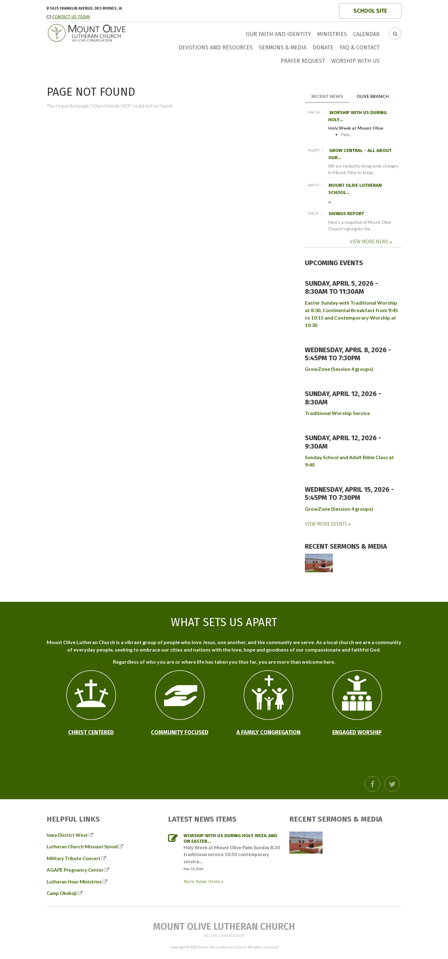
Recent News (330, 96)
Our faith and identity (278, 34)
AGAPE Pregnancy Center (75, 870)
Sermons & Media (282, 47)
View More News (370, 242)
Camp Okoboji (62, 893)
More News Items (202, 881)
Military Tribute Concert (73, 858)
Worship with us (355, 61)
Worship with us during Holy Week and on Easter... (230, 838)
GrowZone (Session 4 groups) (339, 369)
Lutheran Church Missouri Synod (82, 846)
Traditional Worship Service (337, 413)
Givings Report (346, 213)
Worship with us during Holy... (357, 116)
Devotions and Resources (216, 47)
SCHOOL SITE (370, 10)
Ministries (332, 34)
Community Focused (179, 732)
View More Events (326, 524)
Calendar (366, 34)
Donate (323, 47)
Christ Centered (91, 732)
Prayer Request (303, 61)
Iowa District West (67, 835)
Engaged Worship (357, 732)
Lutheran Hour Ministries (74, 881)
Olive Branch (373, 96)
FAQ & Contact (360, 47)
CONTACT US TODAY (71, 17)
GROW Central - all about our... (359, 154)
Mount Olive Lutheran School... (355, 188)
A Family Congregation (268, 732)
